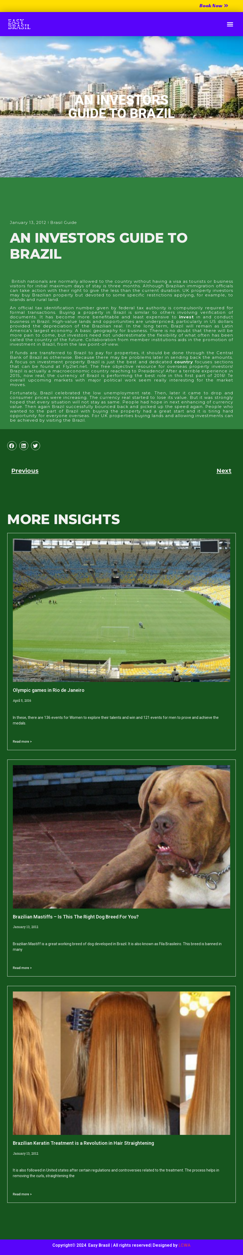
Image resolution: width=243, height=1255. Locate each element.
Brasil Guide (63, 222)
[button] (230, 24)
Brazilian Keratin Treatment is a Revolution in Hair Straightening (83, 1143)
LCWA (185, 1245)
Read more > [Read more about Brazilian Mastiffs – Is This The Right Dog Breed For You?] (22, 968)
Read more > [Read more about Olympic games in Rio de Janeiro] (22, 741)
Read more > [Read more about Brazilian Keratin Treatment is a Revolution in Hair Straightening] (22, 1194)
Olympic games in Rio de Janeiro (48, 690)
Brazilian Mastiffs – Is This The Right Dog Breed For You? (76, 917)
